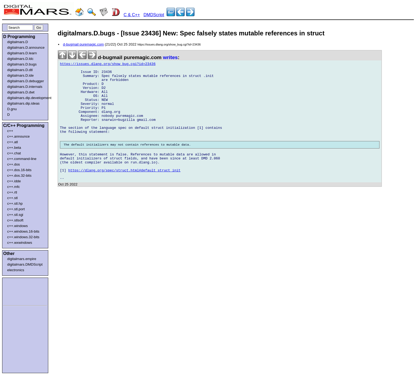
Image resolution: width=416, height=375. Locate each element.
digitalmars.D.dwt (20, 92)
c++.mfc (13, 187)
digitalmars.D (17, 42)
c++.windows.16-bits (23, 231)
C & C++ (132, 15)
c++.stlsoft (15, 220)
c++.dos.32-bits (19, 176)
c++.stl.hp (15, 203)
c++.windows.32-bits (23, 237)
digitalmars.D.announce (26, 48)
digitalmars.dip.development (26, 98)
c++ (10, 131)
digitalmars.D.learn (22, 53)
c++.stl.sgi (15, 215)
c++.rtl (12, 192)
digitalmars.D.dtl (20, 70)
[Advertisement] (19, 291)
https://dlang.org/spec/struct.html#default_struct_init (124, 190)
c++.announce (18, 136)
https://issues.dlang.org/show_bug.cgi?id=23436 (108, 64)
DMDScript (154, 15)
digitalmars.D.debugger (25, 81)
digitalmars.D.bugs (22, 64)
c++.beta (14, 148)
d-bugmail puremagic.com (83, 44)
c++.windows (17, 226)
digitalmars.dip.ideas (23, 103)
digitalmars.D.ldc (20, 59)
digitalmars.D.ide (20, 75)
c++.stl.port (16, 209)
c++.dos (13, 164)
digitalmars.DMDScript (25, 264)
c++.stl (12, 198)
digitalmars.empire (21, 259)
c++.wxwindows (19, 243)
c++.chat (14, 153)
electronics (15, 270)
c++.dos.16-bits (19, 170)
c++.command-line (22, 159)
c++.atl (12, 142)
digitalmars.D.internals (24, 87)
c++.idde (14, 181)
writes (170, 57)
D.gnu (12, 109)
